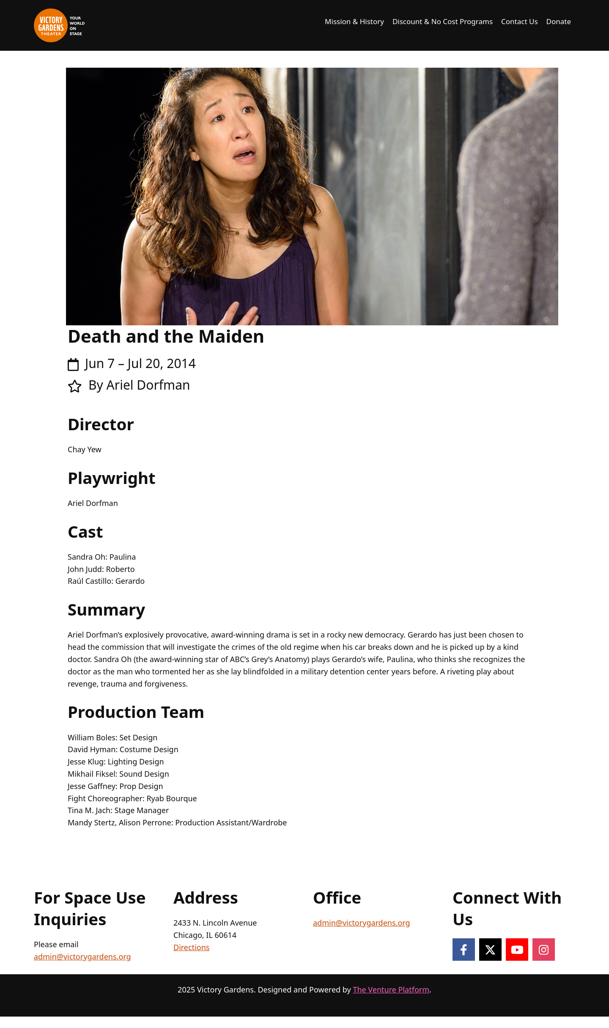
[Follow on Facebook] (464, 949)
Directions (191, 947)
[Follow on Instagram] (543, 949)
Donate (558, 21)
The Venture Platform (391, 989)
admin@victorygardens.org (82, 956)
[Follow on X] (490, 949)
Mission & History (354, 21)
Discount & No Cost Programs (442, 21)
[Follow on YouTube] (517, 949)
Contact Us (519, 21)
